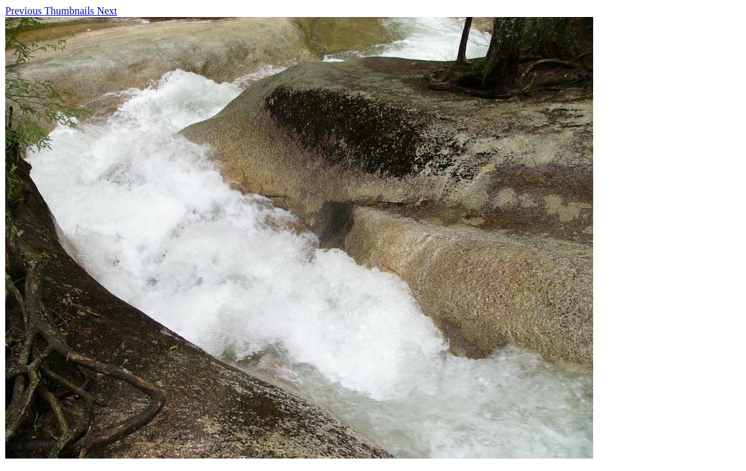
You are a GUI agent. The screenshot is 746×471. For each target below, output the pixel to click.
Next (107, 10)
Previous (24, 10)
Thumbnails (70, 10)
